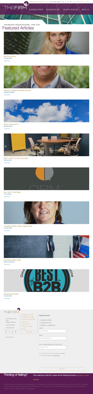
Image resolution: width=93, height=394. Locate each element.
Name (41, 328)
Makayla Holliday (9, 92)
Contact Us (26, 324)
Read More (7, 61)
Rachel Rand (7, 160)
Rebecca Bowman (9, 262)
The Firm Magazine (36, 2)
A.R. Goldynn (8, 194)
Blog (24, 329)
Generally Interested (47, 325)
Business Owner (28, 317)
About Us (25, 322)
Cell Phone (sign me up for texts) (50, 344)
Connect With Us (79, 1)
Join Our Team (27, 326)
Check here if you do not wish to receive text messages (52, 353)
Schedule (29, 332)
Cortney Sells (8, 58)
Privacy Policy (56, 355)
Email (41, 335)
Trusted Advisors (28, 319)
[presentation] (53, 360)
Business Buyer (28, 315)
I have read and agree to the (49, 355)
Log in (87, 1)
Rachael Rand (8, 126)
